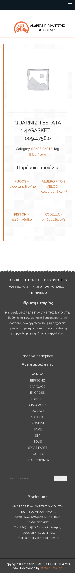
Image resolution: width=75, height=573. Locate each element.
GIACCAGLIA (38, 405)
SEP (37, 435)
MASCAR (38, 411)
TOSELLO (37, 454)
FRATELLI (37, 399)
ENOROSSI (37, 392)
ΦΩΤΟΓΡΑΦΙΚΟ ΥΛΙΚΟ (48, 286)
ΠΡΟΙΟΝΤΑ (52, 280)
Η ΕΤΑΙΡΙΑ (32, 280)
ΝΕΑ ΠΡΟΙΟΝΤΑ (37, 460)
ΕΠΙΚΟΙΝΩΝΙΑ (37, 293)
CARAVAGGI (37, 386)
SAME (38, 429)
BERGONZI (37, 380)
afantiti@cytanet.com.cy (42, 538)
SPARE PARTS (42, 149)
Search (60, 478)
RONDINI (38, 423)
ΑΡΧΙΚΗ (14, 280)
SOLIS (38, 441)
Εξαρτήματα (37, 154)
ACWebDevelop (51, 568)
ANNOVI (37, 374)
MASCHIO (37, 417)
